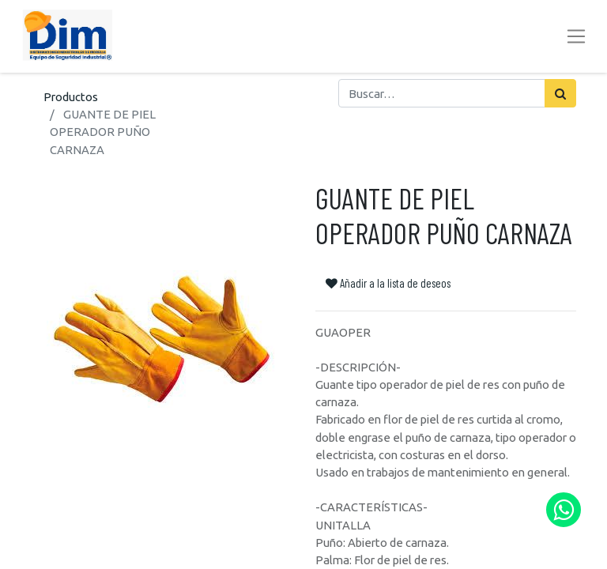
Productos (70, 97)
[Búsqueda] (560, 93)
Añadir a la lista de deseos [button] (388, 283)
